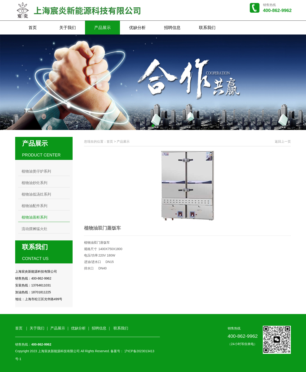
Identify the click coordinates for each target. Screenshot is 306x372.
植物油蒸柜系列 (34, 217)
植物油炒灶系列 (34, 183)
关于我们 (67, 28)
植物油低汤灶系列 (36, 194)
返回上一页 (283, 141)
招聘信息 (172, 28)
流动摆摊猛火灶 (34, 229)
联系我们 (207, 28)
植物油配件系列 (34, 206)
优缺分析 (137, 28)
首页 (32, 28)
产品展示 (102, 28)
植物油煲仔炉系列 (36, 171)
